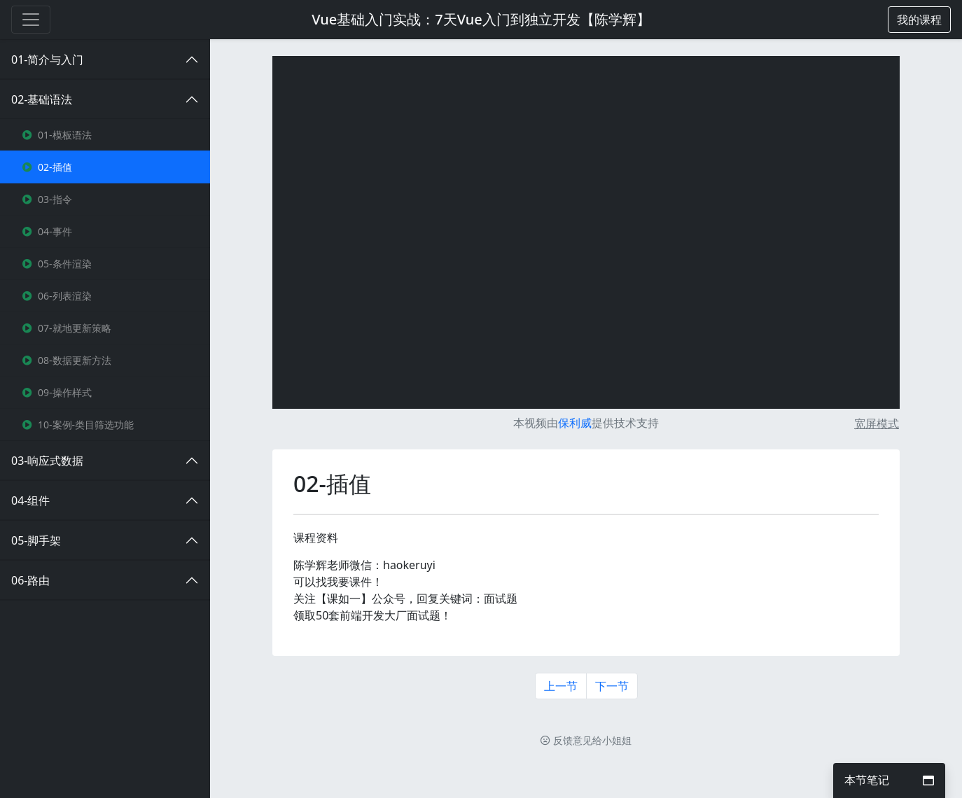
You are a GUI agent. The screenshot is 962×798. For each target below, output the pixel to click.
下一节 (612, 686)
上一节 (561, 686)
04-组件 (30, 500)
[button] (919, 19)
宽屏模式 (876, 423)
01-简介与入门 (47, 59)
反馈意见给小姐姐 (586, 740)
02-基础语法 (41, 99)
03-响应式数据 (47, 460)
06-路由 (30, 580)
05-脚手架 (36, 540)
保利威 (575, 422)
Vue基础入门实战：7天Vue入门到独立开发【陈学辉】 (481, 19)
